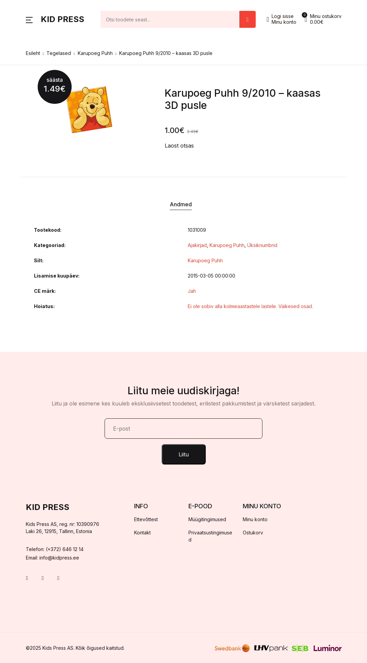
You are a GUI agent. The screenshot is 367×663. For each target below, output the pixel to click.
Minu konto (255, 519)
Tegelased (59, 53)
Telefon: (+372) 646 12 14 (55, 549)
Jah (192, 291)
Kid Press (62, 19)
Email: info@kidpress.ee (52, 558)
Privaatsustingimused (210, 536)
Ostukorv (253, 532)
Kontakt (142, 532)
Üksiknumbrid (262, 245)
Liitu (184, 454)
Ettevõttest (146, 519)
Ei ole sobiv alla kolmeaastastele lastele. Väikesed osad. (250, 306)
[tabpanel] (88, 109)
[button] (29, 19)
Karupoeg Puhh (95, 53)
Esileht (33, 53)
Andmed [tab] (181, 204)
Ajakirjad (197, 245)
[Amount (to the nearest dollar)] (170, 19)
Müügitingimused (207, 519)
